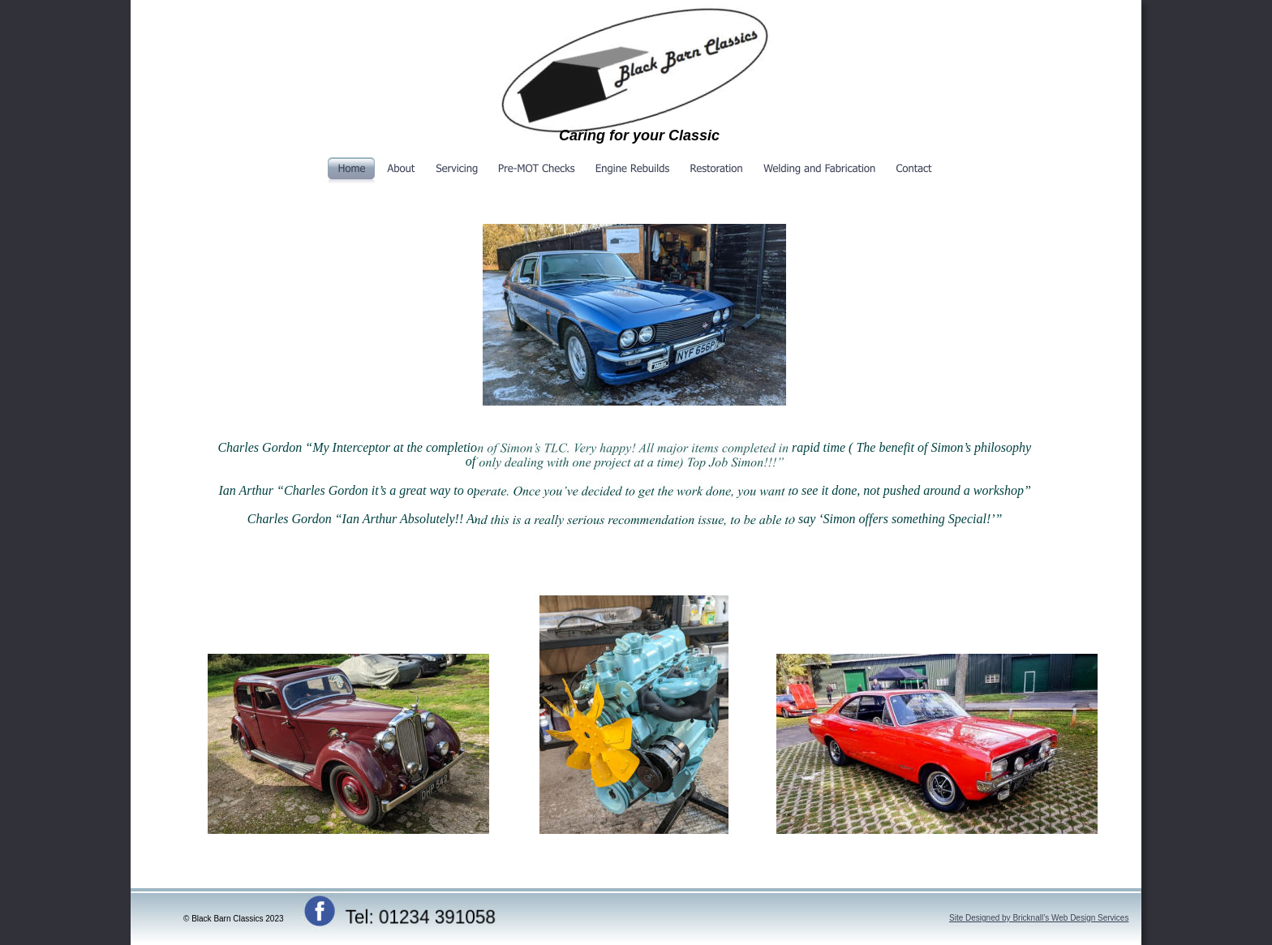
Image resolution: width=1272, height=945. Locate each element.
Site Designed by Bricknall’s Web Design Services (1038, 917)
